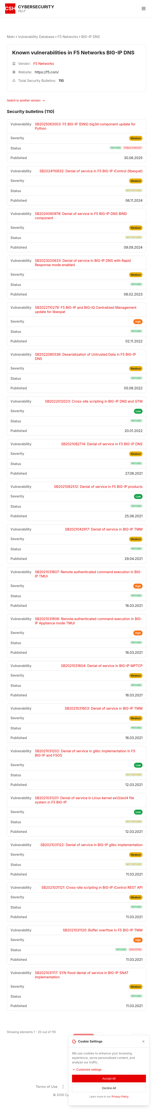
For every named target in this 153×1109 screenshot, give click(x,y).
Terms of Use (46, 1086)
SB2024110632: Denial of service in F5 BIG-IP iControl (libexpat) (91, 171)
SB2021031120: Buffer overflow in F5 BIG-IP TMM (103, 930)
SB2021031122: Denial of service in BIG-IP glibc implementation (91, 845)
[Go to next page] (138, 1037)
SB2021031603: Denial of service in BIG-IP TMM (104, 708)
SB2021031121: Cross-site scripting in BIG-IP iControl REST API (92, 887)
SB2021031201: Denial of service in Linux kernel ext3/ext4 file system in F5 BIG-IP (84, 800)
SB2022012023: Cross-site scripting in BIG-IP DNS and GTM (94, 401)
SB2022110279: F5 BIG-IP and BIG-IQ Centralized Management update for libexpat (85, 309)
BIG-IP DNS (90, 37)
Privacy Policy (80, 1086)
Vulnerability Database (36, 37)
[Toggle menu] (143, 8)
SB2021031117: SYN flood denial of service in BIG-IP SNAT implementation (81, 975)
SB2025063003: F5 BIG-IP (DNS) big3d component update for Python (85, 126)
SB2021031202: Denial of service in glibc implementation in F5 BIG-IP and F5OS (85, 753)
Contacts (110, 1086)
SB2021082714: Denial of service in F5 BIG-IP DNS (102, 444)
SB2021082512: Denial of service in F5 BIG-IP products (98, 486)
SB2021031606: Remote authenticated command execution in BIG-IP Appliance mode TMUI (88, 621)
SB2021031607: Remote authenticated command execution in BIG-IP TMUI (88, 574)
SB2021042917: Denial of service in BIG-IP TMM (104, 529)
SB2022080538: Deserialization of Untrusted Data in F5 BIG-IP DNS (85, 356)
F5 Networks (67, 37)
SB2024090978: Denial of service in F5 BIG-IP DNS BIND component (81, 216)
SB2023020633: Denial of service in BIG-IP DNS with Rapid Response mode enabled (83, 262)
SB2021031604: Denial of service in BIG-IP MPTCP (102, 666)
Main (11, 37)
